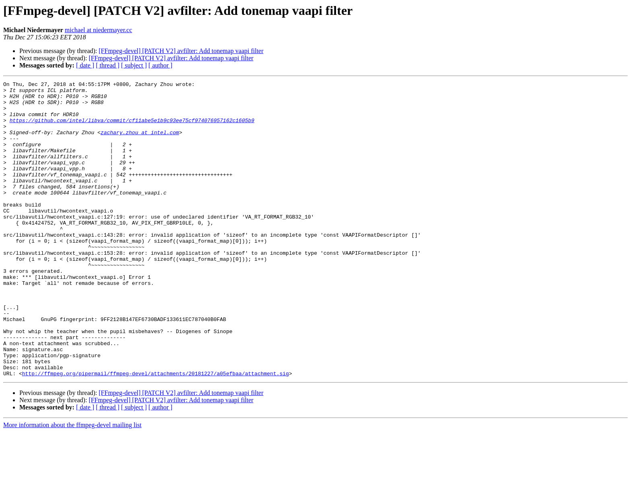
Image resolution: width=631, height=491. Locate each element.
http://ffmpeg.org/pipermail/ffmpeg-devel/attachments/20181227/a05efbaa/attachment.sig (155, 432)
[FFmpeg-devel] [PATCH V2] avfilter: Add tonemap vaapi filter (181, 50)
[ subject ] (134, 65)
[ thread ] (108, 65)
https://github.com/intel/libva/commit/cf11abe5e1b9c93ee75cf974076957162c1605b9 (132, 128)
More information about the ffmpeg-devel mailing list (72, 484)
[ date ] (85, 65)
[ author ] (160, 65)
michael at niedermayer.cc (98, 30)
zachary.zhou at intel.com (140, 143)
